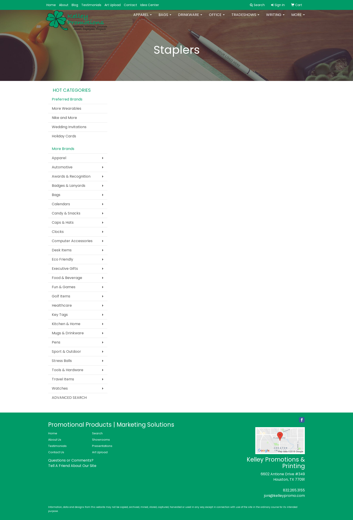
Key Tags (60, 314)
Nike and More (64, 117)
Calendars (61, 204)
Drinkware (190, 17)
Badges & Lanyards (68, 185)
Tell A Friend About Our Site (72, 465)
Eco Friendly (62, 259)
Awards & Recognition (71, 176)
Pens (56, 342)
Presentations (102, 446)
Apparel (142, 17)
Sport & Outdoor (66, 351)
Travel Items (63, 379)
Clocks (58, 231)
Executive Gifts (65, 268)
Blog (75, 5)
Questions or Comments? (70, 460)
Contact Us (56, 452)
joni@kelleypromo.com (284, 495)
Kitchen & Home (66, 323)
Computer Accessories (72, 240)
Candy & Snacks (66, 213)
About (63, 5)
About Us (54, 439)
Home (51, 5)
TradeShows (245, 17)
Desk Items (62, 250)
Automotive (62, 167)
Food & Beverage (67, 277)
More (298, 17)
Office (217, 17)
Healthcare (62, 305)
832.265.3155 (294, 490)
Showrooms (101, 439)
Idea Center (149, 5)
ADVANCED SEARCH (69, 397)
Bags (164, 17)
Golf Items (61, 296)
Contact (130, 5)
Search (97, 433)
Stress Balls (62, 360)
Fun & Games (63, 287)
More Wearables (66, 108)
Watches (60, 388)
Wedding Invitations (69, 126)
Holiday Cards (64, 136)
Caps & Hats (63, 222)
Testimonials (91, 5)
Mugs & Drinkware (68, 333)
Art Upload (112, 5)
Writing (275, 17)
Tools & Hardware (67, 370)
